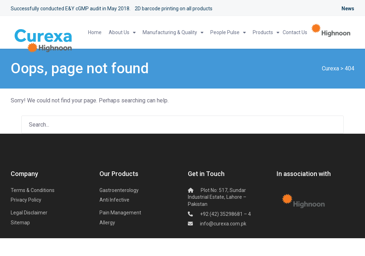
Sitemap (20, 222)
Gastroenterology (119, 190)
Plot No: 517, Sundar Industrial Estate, (217, 197)
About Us (119, 32)
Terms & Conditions (33, 190)
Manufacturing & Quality (170, 32)
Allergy (107, 222)
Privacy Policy (26, 200)
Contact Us (295, 32)
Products (263, 32)
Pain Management (120, 212)
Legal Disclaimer (29, 212)
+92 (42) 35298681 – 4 (225, 214)
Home (95, 32)
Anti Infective (114, 200)
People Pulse (225, 32)
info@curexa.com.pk (223, 223)
